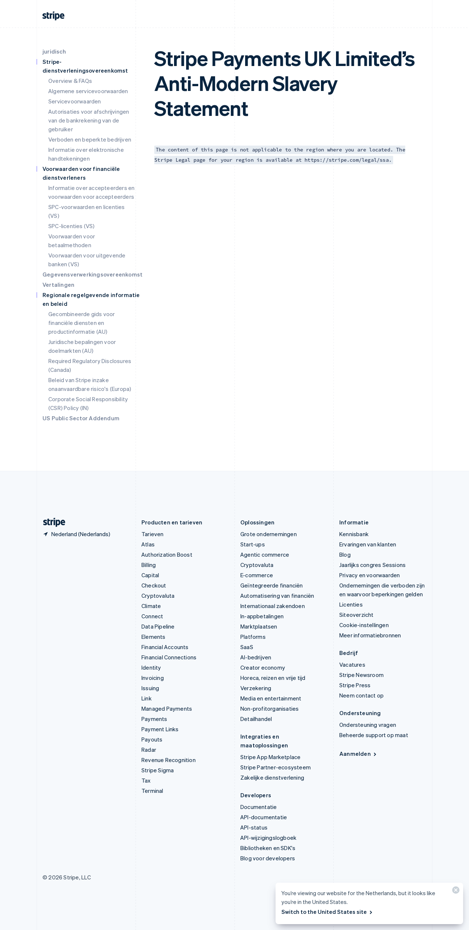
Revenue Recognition (168, 760)
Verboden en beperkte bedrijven (89, 139)
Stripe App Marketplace (270, 757)
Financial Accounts (165, 647)
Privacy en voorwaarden (369, 575)
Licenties (351, 604)
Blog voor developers (267, 858)
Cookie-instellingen (364, 625)
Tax (146, 780)
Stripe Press (354, 685)
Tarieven (152, 534)
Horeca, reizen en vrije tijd (273, 677)
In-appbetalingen (262, 616)
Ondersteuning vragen (367, 724)
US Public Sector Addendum (81, 418)
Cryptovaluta (157, 595)
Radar (148, 749)
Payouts (151, 739)
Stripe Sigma (157, 770)
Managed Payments (166, 708)
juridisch (54, 51)
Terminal (152, 790)
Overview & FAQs (70, 80)
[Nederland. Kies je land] (76, 534)
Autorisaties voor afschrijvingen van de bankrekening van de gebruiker (88, 120)
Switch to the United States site (327, 911)
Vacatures (352, 664)
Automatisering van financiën (277, 595)
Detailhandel (256, 718)
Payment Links (160, 729)
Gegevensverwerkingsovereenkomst (93, 274)
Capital (150, 575)
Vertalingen (58, 284)
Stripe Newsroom (361, 674)
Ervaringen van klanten (367, 544)
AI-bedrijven (255, 657)
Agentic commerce (264, 554)
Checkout (153, 585)
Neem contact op (361, 695)
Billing (148, 564)
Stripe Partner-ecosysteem (275, 767)
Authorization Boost (166, 554)
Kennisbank (354, 534)
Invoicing (152, 677)
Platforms (253, 636)
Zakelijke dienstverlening (272, 777)
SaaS (246, 647)
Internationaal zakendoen (272, 605)
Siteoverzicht (356, 614)
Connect (152, 616)
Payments (154, 718)
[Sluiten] (454, 892)
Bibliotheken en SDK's (267, 848)
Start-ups (252, 544)
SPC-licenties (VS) (71, 226)
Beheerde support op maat (373, 735)
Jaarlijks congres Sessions (372, 564)
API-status (253, 827)
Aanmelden (358, 753)
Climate (151, 605)
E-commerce (256, 575)
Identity (151, 667)
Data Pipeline (158, 626)
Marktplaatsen (258, 626)
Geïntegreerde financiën (271, 585)
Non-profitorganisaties (269, 708)
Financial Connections (168, 657)
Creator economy (262, 667)
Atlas (148, 544)
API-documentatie (263, 817)
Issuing (150, 688)
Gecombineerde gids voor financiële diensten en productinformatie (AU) (81, 322)
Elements (153, 636)
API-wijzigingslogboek (268, 837)
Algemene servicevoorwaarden (88, 91)
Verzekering (255, 688)
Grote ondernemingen (268, 534)
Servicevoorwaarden (74, 101)
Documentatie (258, 806)
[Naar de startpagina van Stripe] (51, 522)
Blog (345, 554)
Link (146, 698)
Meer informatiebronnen (370, 635)
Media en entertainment (270, 698)
